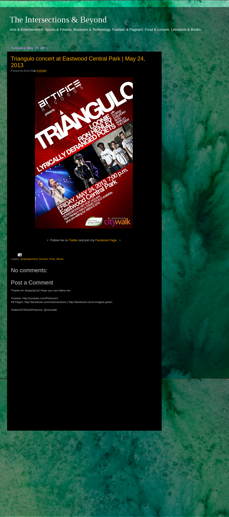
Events (43, 258)
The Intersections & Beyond (58, 19)
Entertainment (29, 258)
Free (52, 258)
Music (60, 258)
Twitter (73, 240)
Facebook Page (106, 240)
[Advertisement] (84, 469)
